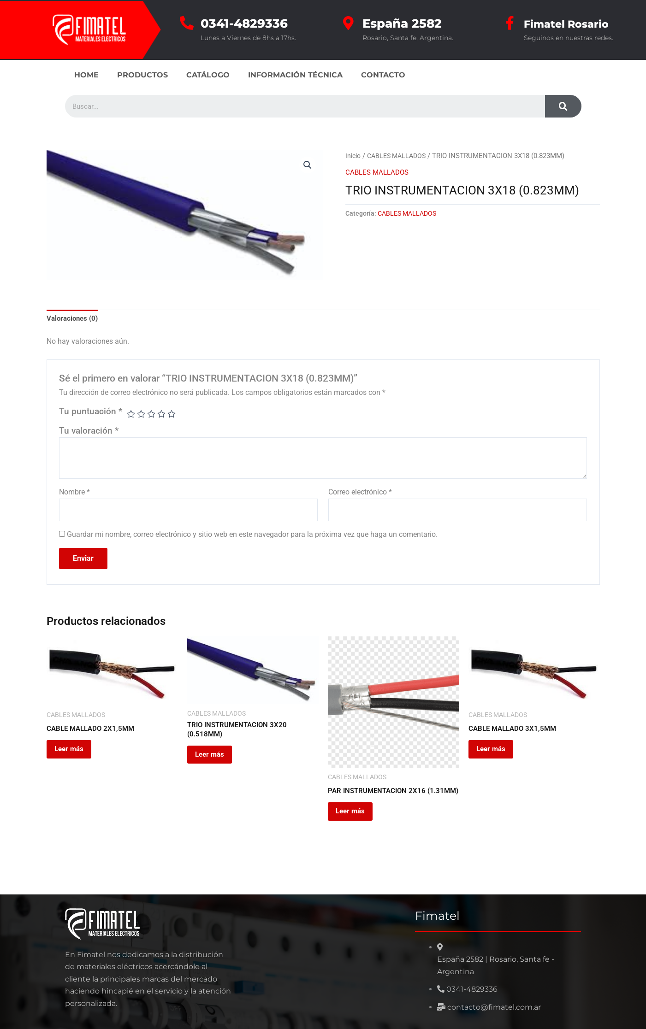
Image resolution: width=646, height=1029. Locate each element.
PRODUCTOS (142, 75)
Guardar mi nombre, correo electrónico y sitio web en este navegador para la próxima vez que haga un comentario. (252, 537)
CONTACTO (383, 75)
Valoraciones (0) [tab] (74, 319)
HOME (86, 75)
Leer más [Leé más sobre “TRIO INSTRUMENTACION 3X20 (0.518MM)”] (216, 761)
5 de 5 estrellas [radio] (174, 415)
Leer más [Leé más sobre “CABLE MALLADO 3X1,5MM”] (498, 755)
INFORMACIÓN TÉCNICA (295, 75)
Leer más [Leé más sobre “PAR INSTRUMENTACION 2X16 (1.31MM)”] (357, 825)
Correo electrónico (360, 493)
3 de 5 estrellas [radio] (152, 415)
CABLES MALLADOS (400, 156)
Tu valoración (89, 431)
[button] (307, 165)
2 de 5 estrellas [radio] (141, 415)
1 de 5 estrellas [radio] (131, 415)
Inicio (353, 156)
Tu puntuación (90, 412)
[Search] (563, 106)
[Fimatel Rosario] (510, 23)
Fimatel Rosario (573, 23)
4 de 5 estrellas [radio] (163, 415)
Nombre (74, 493)
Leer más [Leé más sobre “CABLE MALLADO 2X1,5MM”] (76, 755)
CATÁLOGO (208, 75)
